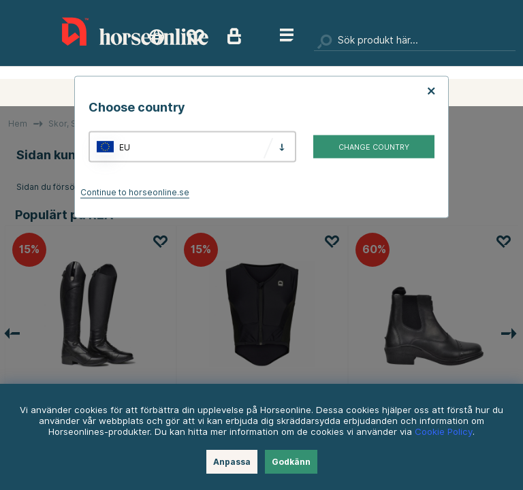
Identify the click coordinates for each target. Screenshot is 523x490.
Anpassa (232, 462)
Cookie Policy (444, 431)
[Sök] (415, 41)
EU (124, 147)
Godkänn (291, 462)
